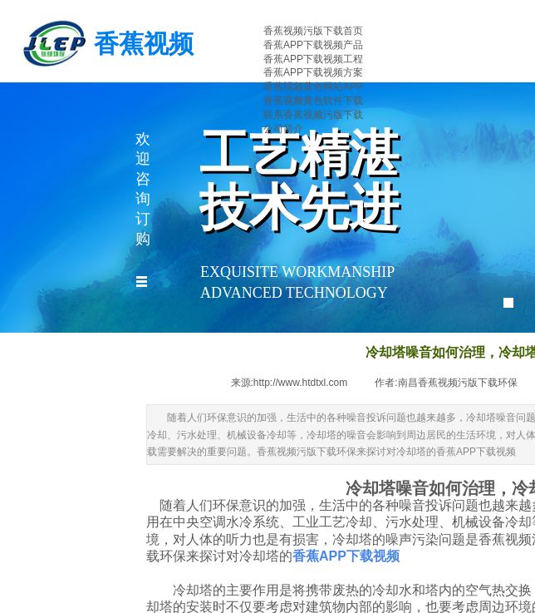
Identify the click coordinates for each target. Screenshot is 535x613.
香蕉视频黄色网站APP (313, 86)
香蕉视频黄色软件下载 (313, 100)
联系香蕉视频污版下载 (313, 115)
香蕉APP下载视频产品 (313, 45)
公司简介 (283, 129)
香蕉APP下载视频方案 (313, 72)
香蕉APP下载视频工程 (313, 59)
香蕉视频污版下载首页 (313, 31)
